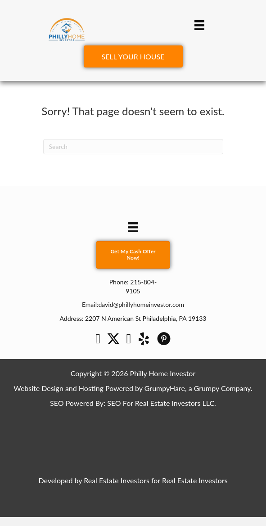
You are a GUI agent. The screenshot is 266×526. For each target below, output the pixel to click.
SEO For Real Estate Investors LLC (160, 403)
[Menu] (199, 24)
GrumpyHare (164, 388)
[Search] (133, 146)
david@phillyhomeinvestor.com (141, 304)
